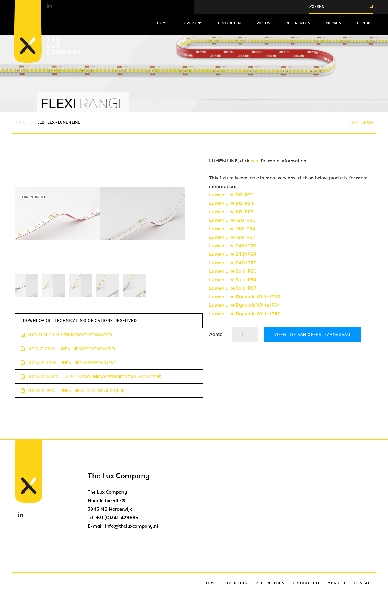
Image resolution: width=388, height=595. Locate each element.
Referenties (298, 23)
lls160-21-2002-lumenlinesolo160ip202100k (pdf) (73, 391)
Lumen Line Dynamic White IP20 (244, 296)
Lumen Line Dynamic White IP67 (244, 313)
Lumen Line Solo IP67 (232, 288)
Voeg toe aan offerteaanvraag (312, 335)
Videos (263, 23)
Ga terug (362, 122)
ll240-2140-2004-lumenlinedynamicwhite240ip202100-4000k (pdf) (91, 377)
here (254, 161)
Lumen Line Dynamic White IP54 (244, 305)
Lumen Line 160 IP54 (232, 229)
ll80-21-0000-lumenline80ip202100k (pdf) (66, 335)
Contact (365, 23)
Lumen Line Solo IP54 (232, 279)
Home (162, 23)
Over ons (193, 23)
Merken (333, 23)
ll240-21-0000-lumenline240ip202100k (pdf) (69, 363)
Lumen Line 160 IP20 (232, 220)
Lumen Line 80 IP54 (231, 203)
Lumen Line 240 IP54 (232, 254)
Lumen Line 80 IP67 (231, 212)
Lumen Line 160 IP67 (232, 237)
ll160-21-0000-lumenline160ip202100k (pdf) (68, 349)
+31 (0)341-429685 (117, 517)
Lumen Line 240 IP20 (232, 246)
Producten (229, 23)
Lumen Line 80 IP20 (231, 195)
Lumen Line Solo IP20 (233, 271)
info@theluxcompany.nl (131, 526)
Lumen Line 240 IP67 (232, 263)
